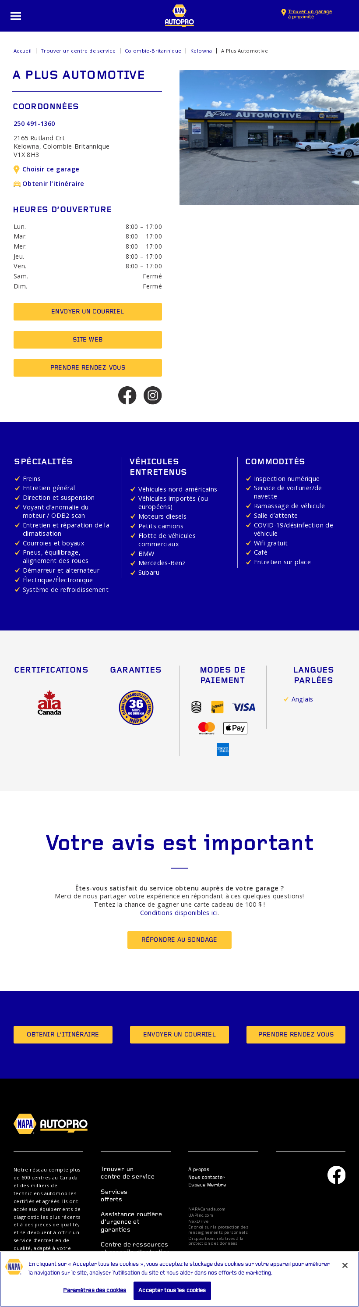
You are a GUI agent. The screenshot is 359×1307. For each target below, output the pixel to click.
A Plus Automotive (244, 50)
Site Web (87, 340)
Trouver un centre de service (78, 50)
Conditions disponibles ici (179, 912)
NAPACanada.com (207, 1209)
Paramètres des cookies (94, 1294)
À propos (198, 1170)
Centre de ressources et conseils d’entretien (135, 1249)
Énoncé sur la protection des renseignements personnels (218, 1230)
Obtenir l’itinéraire (49, 183)
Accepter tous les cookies (172, 1294)
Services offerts (114, 1196)
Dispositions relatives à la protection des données (216, 1241)
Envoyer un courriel (87, 312)
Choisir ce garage (47, 169)
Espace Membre (207, 1185)
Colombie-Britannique (153, 50)
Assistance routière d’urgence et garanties (131, 1222)
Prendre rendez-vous (88, 368)
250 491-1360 (34, 123)
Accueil (23, 50)
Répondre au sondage (179, 940)
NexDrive (198, 1221)
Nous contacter (206, 1177)
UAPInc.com (200, 1215)
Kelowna (201, 50)
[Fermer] (345, 1269)
